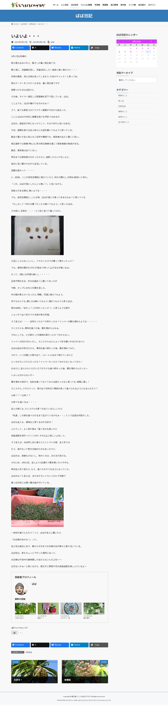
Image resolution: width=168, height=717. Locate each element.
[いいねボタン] (14, 633)
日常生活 (32, 613)
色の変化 (86, 618)
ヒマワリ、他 (65, 618)
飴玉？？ (41, 618)
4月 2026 (136, 41)
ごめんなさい (19, 618)
